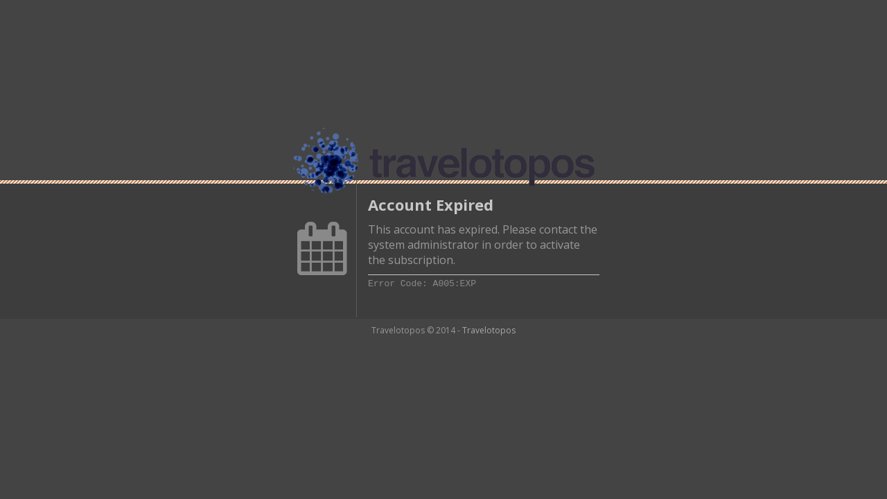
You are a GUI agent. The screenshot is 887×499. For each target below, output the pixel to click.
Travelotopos (489, 330)
